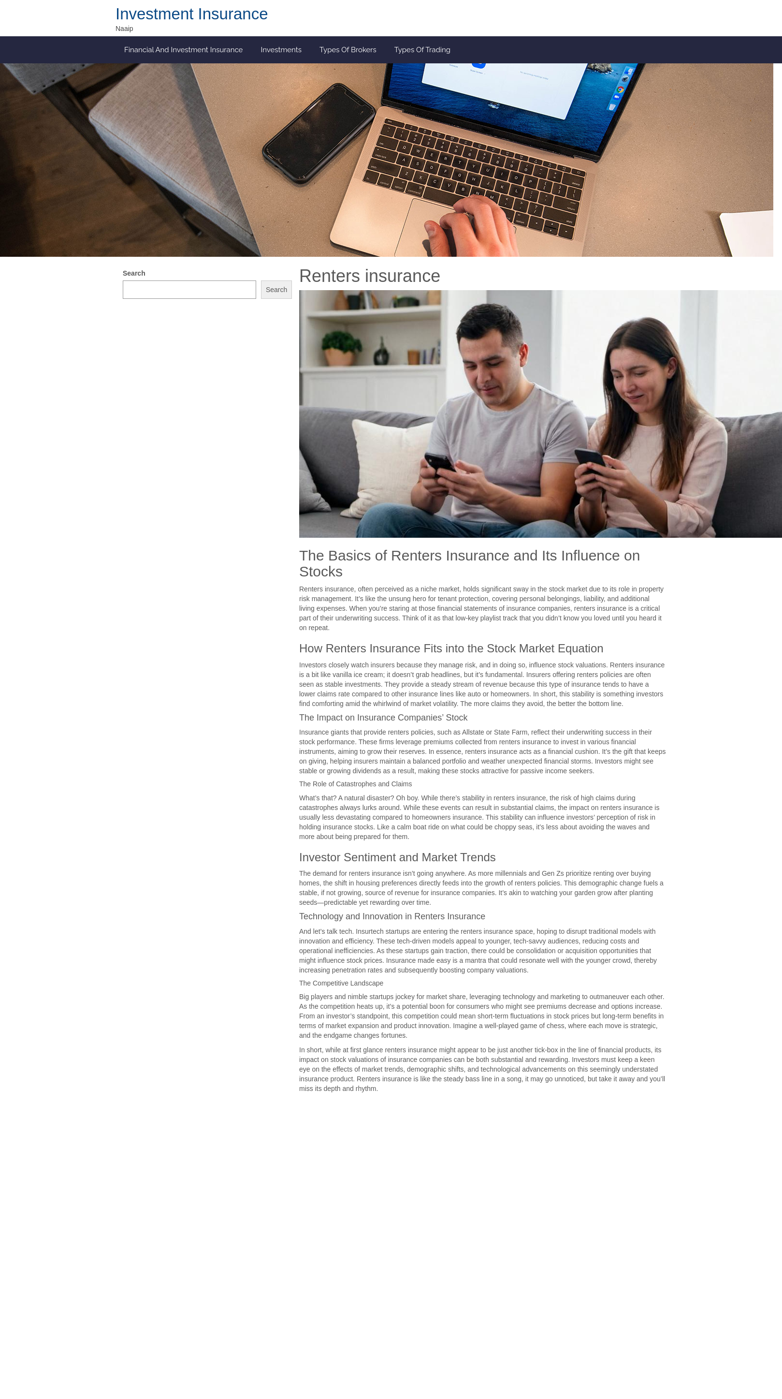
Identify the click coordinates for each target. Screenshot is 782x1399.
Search (134, 273)
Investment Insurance (192, 14)
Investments (281, 49)
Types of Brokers (348, 49)
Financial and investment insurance (183, 49)
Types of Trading (422, 49)
